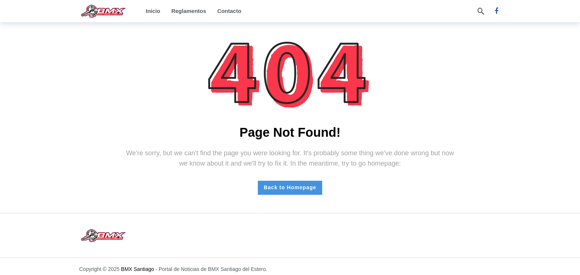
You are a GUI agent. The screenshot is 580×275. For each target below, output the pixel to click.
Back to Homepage (290, 187)
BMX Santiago (137, 269)
